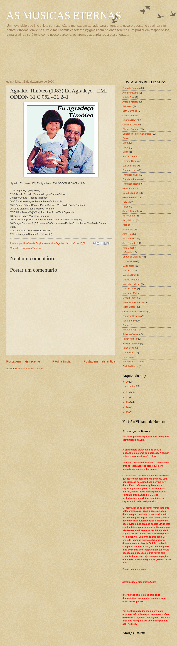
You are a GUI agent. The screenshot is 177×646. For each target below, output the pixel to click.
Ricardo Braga (129, 329)
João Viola (127, 229)
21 (127, 392)
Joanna (126, 224)
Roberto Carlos (130, 334)
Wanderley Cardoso (132, 361)
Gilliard (126, 202)
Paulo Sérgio (129, 320)
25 (127, 412)
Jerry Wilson (128, 220)
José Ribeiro (128, 238)
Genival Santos (130, 188)
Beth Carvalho (129, 110)
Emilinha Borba (130, 156)
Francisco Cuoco (131, 174)
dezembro (130, 386)
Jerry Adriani (128, 215)
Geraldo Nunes (130, 193)
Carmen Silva (129, 120)
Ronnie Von (128, 348)
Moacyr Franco (130, 297)
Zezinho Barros (130, 366)
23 (127, 402)
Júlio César (128, 247)
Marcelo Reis (129, 275)
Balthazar (127, 106)
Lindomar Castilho (131, 256)
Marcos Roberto (130, 279)
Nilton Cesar (128, 307)
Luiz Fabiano (129, 265)
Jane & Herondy (130, 211)
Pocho (125, 325)
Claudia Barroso (130, 129)
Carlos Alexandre (131, 115)
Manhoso (127, 270)
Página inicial (61, 361)
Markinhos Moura (131, 284)
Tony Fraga (128, 357)
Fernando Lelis (130, 170)
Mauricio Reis (129, 288)
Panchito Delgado (131, 316)
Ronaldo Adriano (130, 343)
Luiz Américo (129, 261)
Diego (125, 147)
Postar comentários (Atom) (29, 368)
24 (127, 407)
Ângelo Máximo (130, 92)
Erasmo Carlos (130, 161)
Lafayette (127, 252)
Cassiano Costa (130, 124)
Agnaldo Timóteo (32, 248)
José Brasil (128, 234)
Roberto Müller (129, 338)
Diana (125, 142)
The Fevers (128, 352)
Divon (125, 152)
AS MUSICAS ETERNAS (63, 15)
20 (127, 381)
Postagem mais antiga (99, 361)
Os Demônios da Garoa (134, 311)
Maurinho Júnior (130, 293)
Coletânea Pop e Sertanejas (136, 133)
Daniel (125, 138)
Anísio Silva (128, 97)
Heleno (126, 206)
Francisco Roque (131, 183)
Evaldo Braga (129, 165)
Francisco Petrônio (132, 179)
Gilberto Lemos (130, 197)
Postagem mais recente (23, 361)
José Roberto (129, 243)
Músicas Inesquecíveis (134, 302)
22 (127, 397)
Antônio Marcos (130, 102)
